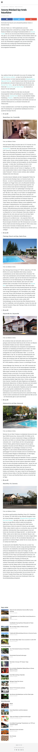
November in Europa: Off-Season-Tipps (19, 662)
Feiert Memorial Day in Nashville (17, 674)
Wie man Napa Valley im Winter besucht (19, 626)
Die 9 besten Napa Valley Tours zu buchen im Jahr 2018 (23, 639)
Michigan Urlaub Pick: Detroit (16, 681)
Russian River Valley (6, 85)
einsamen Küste (13, 96)
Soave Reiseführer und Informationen (19, 710)
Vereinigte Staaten (4, 6)
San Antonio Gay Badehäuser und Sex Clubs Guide (21, 694)
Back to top (19, 745)
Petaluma (10, 98)
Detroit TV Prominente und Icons (17, 687)
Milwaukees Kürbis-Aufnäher (16, 729)
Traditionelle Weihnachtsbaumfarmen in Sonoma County (23, 633)
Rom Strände (13, 736)
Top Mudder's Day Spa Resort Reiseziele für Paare (21, 623)
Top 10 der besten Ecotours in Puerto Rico (19, 648)
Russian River (6, 148)
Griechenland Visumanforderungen (18, 655)
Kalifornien (12, 6)
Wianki (11, 703)
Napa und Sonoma (19, 6)
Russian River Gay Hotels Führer (15, 87)
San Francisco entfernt (9, 77)
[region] (19, 62)
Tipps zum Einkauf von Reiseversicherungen (20, 716)
